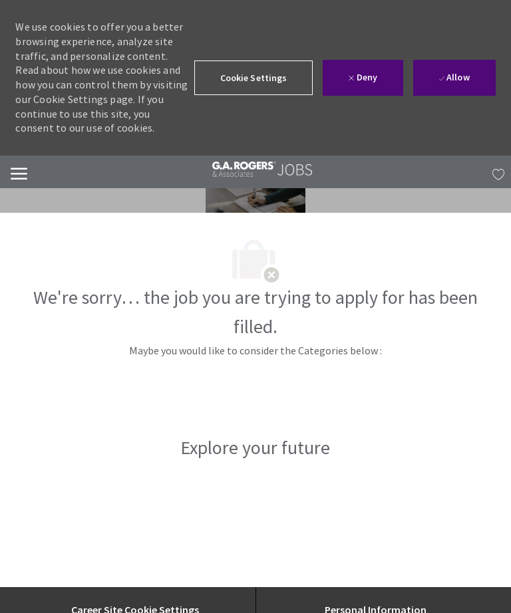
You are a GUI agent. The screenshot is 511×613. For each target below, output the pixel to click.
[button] (253, 78)
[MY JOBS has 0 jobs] (495, 172)
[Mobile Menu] (19, 172)
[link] (262, 169)
